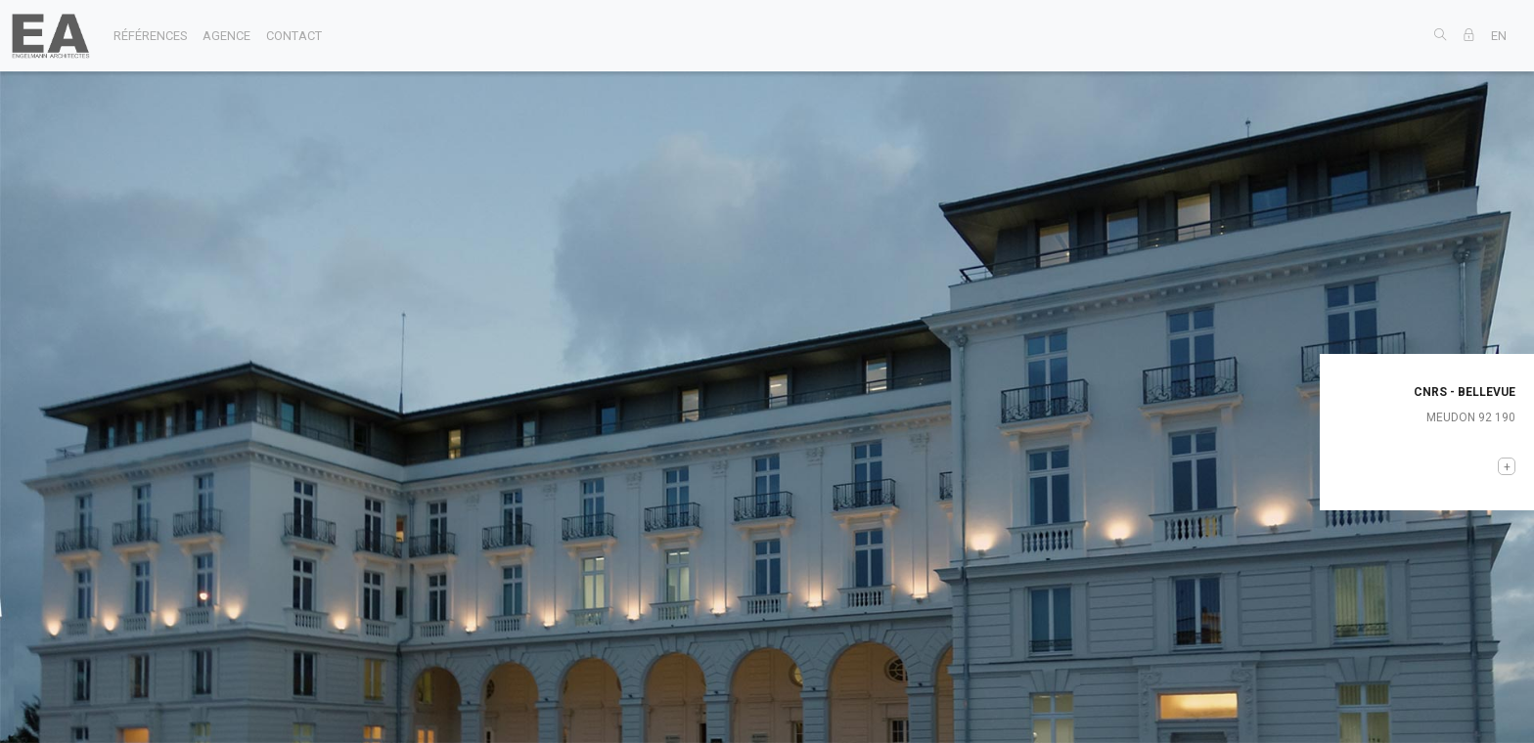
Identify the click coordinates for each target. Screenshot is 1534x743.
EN (1499, 35)
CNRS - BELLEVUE (1464, 392)
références (150, 35)
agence (226, 35)
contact (294, 35)
